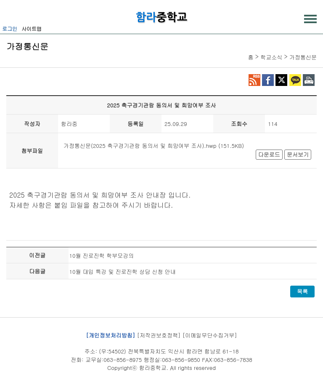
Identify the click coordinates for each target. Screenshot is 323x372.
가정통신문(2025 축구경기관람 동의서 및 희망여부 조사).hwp (140, 146)
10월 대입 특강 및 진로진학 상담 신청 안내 (122, 272)
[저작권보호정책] (159, 335)
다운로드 (269, 154)
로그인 (9, 28)
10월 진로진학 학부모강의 (101, 256)
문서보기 (298, 154)
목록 (302, 291)
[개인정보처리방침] (110, 335)
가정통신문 (303, 57)
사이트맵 (31, 28)
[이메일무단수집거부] (210, 335)
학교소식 (271, 57)
